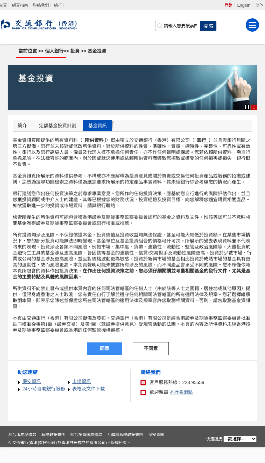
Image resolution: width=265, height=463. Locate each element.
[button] (247, 107)
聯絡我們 (41, 5)
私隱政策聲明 (54, 451)
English (243, 5)
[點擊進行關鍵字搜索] (208, 25)
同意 (104, 348)
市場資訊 (81, 381)
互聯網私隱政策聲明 (126, 451)
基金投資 (97, 51)
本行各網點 (181, 392)
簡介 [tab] (22, 125)
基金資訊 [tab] (97, 125)
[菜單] (252, 24)
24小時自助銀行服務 (43, 388)
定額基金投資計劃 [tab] (57, 125)
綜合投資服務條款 (87, 451)
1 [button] (254, 107)
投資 (75, 51)
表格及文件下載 (88, 388)
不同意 (151, 348)
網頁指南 (20, 5)
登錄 (228, 5)
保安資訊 (31, 381)
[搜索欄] (177, 25)
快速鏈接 (213, 439)
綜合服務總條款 (23, 451)
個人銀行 (54, 51)
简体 (259, 5)
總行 (58, 5)
